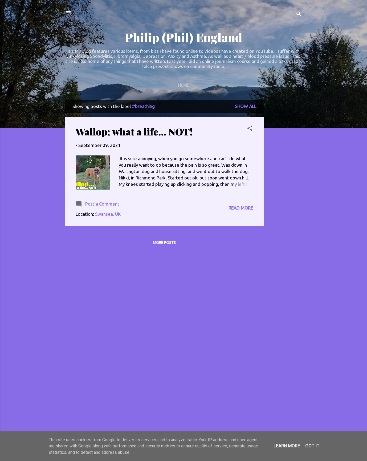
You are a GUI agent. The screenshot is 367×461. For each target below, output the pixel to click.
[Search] (299, 14)
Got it (312, 445)
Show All (245, 106)
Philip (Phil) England (183, 37)
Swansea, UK (108, 214)
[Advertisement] (285, 180)
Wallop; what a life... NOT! (134, 131)
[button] (250, 129)
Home (183, 85)
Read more (241, 207)
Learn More (287, 445)
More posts (164, 242)
